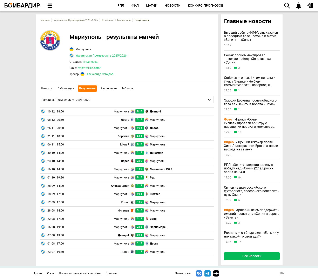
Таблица (127, 88)
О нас (51, 273)
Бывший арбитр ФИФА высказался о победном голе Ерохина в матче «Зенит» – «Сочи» (251, 36)
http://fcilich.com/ (89, 68)
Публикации (65, 88)
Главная (45, 20)
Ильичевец (90, 61)
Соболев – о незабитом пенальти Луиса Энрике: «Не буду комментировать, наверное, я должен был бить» (249, 81)
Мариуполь (124, 20)
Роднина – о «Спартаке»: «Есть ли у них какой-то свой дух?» (251, 234)
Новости (47, 88)
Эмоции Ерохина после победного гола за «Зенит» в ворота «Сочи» (250, 102)
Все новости (251, 256)
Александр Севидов (100, 74)
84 (240, 177)
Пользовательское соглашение (80, 273)
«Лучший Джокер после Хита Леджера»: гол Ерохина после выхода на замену (251, 145)
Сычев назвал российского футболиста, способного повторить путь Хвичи (251, 191)
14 (240, 241)
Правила (111, 273)
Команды (107, 20)
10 (240, 132)
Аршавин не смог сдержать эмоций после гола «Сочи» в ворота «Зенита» (251, 213)
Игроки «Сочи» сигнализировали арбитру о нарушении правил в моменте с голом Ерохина (248, 123)
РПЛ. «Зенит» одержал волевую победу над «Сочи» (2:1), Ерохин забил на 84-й (248, 168)
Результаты (87, 88)
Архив (38, 273)
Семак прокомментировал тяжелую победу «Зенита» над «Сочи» (247, 58)
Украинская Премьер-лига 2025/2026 (76, 20)
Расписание (109, 88)
